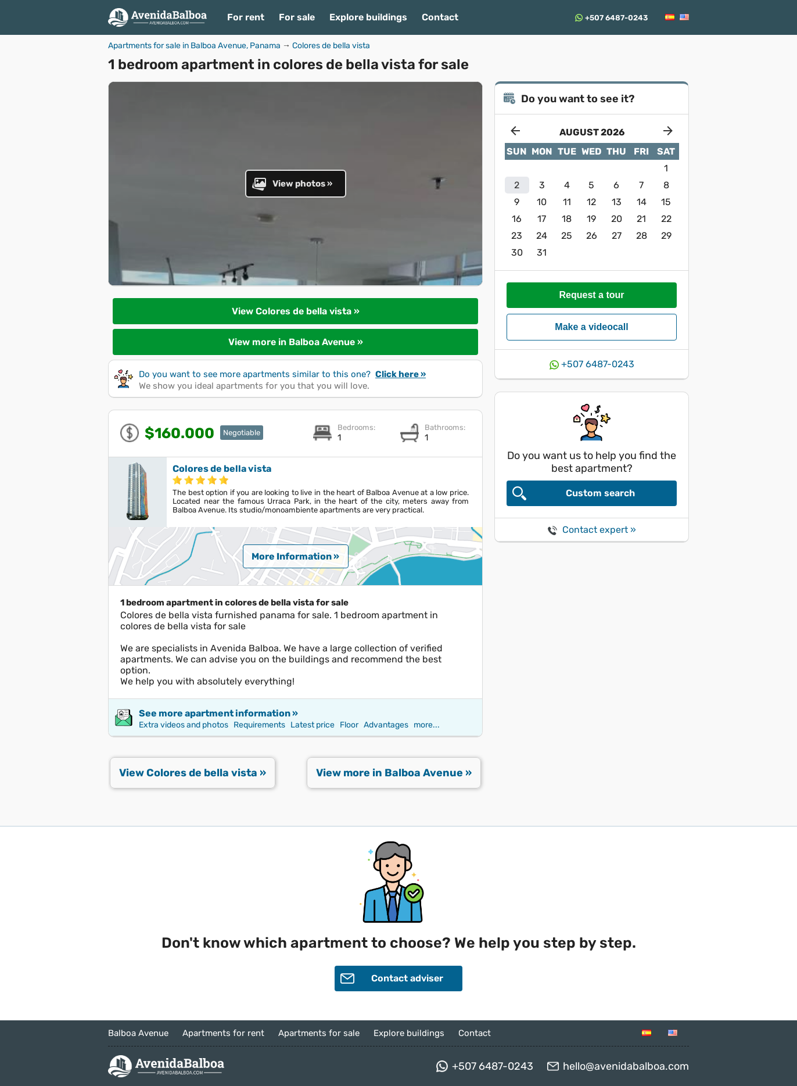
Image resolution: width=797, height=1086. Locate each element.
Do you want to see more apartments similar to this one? (282, 374)
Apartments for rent (223, 1033)
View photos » (292, 184)
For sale (297, 17)
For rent (245, 17)
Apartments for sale (319, 1033)
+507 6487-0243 (616, 17)
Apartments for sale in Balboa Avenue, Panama (194, 46)
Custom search (573, 493)
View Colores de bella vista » (296, 311)
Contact (440, 17)
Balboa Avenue (138, 1033)
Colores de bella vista (331, 46)
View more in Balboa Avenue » (295, 341)
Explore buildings (368, 17)
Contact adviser (391, 978)
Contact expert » (592, 529)
